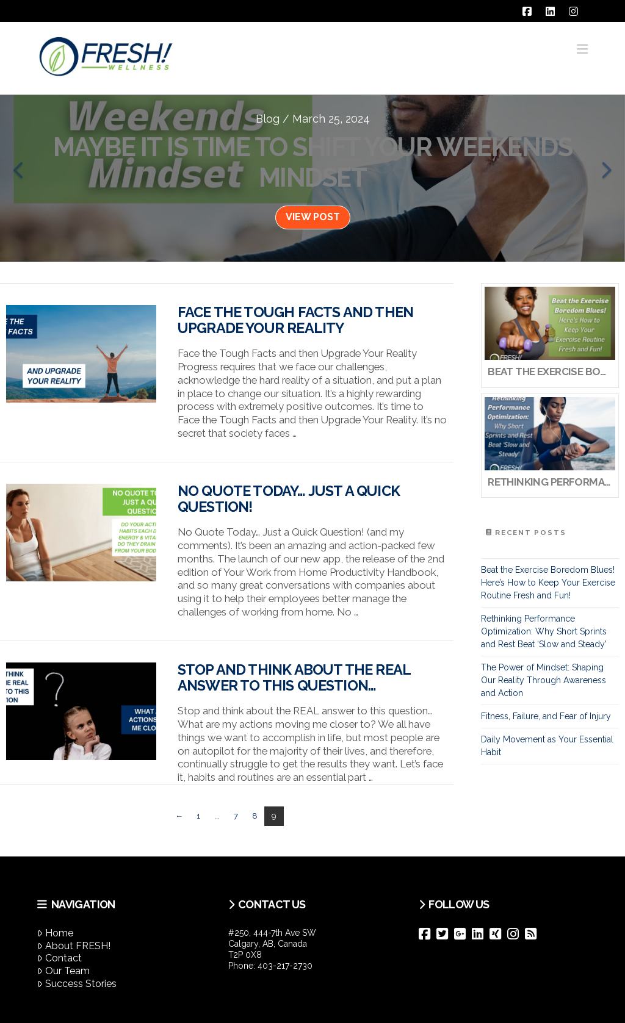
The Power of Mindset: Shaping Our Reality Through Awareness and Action (543, 680)
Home (55, 933)
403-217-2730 (285, 966)
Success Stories (77, 983)
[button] (582, 49)
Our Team (63, 971)
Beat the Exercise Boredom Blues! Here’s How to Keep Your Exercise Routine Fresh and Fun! (548, 582)
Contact (59, 958)
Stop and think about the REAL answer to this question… (294, 677)
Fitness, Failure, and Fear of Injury (546, 716)
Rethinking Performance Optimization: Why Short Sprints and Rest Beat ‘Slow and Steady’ (544, 631)
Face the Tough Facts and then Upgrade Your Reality (295, 320)
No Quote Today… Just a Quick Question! (289, 499)
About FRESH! (73, 946)
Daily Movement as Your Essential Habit (547, 745)
